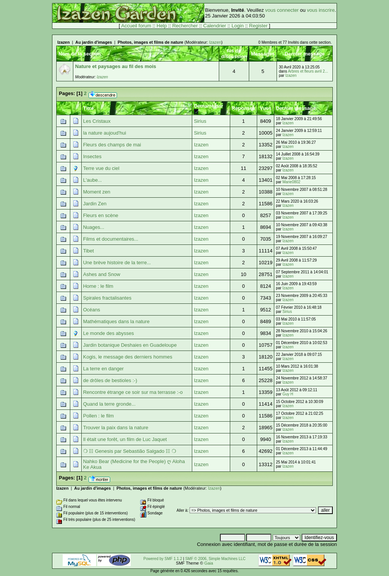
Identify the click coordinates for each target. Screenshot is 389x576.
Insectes (92, 156)
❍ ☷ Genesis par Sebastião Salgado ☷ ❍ (129, 451)
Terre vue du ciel (101, 168)
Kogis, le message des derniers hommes (127, 357)
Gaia (208, 563)
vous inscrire (321, 10)
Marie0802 (291, 182)
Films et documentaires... (110, 239)
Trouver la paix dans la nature (116, 427)
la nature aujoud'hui (104, 133)
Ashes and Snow (101, 274)
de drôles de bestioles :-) (110, 380)
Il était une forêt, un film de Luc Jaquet (125, 439)
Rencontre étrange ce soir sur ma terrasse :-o (133, 392)
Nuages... (93, 227)
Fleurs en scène (101, 215)
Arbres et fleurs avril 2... (308, 71)
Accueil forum (136, 26)
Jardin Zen (94, 203)
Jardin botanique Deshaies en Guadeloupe (130, 345)
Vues (266, 108)
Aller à (182, 510)
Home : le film (98, 286)
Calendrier (214, 26)
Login (238, 26)
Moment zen (97, 192)
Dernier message (296, 108)
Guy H (287, 394)
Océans (91, 310)
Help (162, 26)
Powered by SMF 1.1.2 (163, 559)
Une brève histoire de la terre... (117, 262)
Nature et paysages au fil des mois (115, 66)
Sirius (200, 121)
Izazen (63, 42)
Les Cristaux (97, 121)
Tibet (88, 251)
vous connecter (282, 10)
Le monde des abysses (108, 333)
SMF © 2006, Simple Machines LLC (215, 559)
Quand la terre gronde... (109, 404)
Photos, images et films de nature (150, 42)
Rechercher (185, 26)
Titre (88, 108)
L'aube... (92, 180)
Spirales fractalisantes (107, 298)
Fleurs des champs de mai (112, 145)
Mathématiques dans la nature (116, 321)
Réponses (243, 108)
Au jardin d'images (93, 42)
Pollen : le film (98, 416)
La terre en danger (103, 368)
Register (258, 26)
